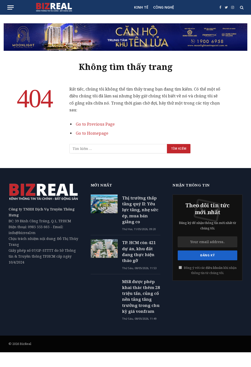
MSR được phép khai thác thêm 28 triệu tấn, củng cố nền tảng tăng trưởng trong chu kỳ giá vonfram (141, 296)
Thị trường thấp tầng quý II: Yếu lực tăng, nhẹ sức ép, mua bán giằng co (140, 209)
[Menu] (10, 7)
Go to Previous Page (95, 124)
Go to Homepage (92, 133)
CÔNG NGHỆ (163, 7)
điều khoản (214, 268)
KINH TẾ (141, 7)
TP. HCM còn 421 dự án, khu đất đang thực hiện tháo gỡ (139, 251)
